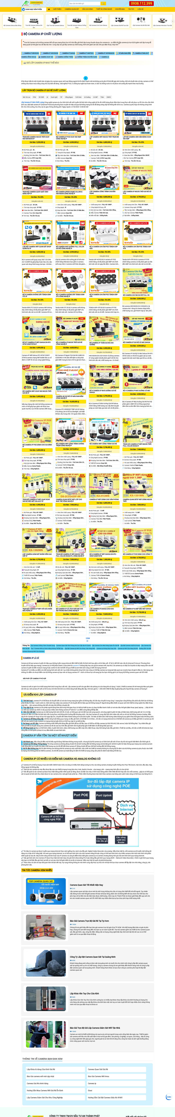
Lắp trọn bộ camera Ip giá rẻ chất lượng (44, 90)
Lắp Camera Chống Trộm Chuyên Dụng (43, 645)
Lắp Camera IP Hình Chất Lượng (32, 102)
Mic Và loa (26, 97)
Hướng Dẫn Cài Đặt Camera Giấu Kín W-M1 (105, 1098)
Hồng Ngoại (69, 97)
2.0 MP (95, 97)
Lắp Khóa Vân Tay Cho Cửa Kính (84, 993)
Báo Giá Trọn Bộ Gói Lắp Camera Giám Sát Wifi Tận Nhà (95, 1028)
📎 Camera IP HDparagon (105, 53)
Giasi (90, 1090)
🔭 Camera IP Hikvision (49, 53)
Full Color (78, 97)
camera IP (76, 665)
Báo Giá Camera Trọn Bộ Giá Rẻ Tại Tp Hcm (89, 921)
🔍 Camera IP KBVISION (30, 53)
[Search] (85, 3)
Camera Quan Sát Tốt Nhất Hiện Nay (86, 885)
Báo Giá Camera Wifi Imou (98, 1076)
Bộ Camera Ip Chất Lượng (43, 34)
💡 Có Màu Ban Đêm (124, 53)
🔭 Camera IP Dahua (67, 53)
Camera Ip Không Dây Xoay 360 (106, 648)
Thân (102, 97)
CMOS (109, 97)
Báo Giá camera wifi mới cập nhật (40, 1076)
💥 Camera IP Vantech (85, 53)
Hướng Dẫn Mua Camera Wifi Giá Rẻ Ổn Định (45, 1090)
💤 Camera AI (104, 57)
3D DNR (41, 97)
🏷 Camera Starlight (141, 53)
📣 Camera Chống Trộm (64, 57)
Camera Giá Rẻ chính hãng (37, 1083)
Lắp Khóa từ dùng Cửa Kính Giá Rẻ (41, 1069)
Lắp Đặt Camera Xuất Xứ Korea (130, 645)
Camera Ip (92, 1083)
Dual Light (54, 97)
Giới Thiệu (57, 9)
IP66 (34, 97)
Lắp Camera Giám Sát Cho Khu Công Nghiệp (45, 1098)
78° (61, 97)
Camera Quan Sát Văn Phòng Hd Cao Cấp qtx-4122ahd (73, 645)
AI (47, 97)
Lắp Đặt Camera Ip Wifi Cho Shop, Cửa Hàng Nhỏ (80, 648)
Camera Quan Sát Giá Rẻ (98, 1069)
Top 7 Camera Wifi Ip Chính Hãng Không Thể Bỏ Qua (47, 648)
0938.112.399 (141, 3)
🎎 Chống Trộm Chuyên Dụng (86, 57)
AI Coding (87, 97)
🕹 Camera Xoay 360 (45, 57)
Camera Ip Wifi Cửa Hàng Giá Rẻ (128, 648)
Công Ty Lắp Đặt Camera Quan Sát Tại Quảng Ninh (92, 957)
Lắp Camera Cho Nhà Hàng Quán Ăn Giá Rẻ (105, 645)
